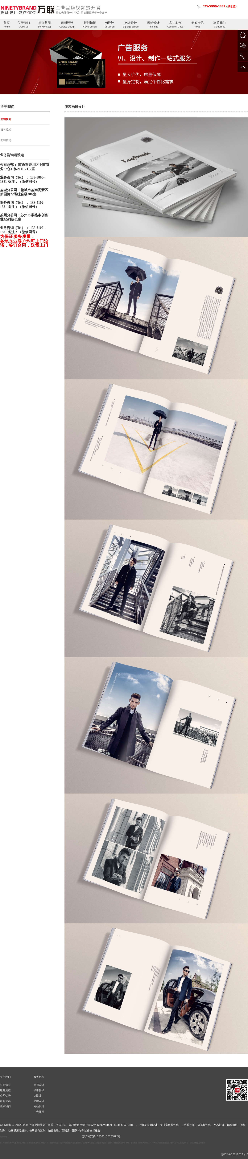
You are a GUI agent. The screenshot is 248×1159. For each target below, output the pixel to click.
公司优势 (6, 140)
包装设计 (130, 25)
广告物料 (39, 1111)
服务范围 (45, 25)
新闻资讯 (197, 25)
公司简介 (6, 119)
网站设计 (153, 25)
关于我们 (24, 25)
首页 (7, 25)
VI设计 (109, 25)
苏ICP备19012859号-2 (234, 1154)
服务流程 (6, 129)
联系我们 (219, 25)
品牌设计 (39, 1100)
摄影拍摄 (90, 25)
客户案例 (175, 25)
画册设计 (67, 25)
